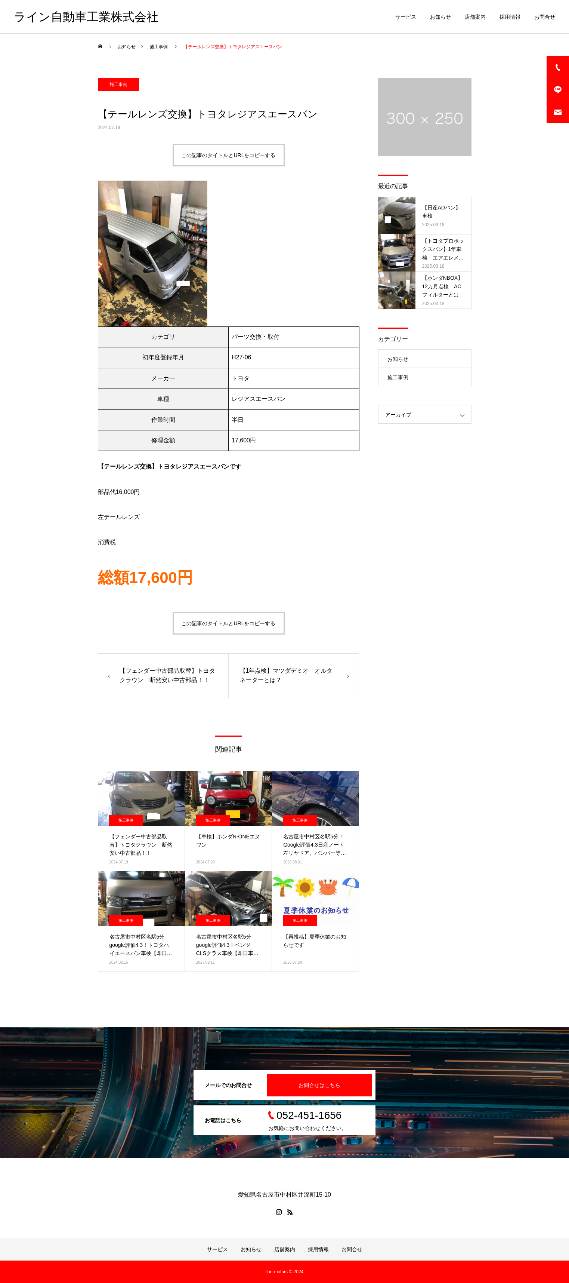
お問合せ (544, 17)
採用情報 (510, 17)
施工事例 (118, 84)
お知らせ (440, 17)
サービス (405, 17)
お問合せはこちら (319, 1085)
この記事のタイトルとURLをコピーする (228, 155)
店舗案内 (475, 17)
